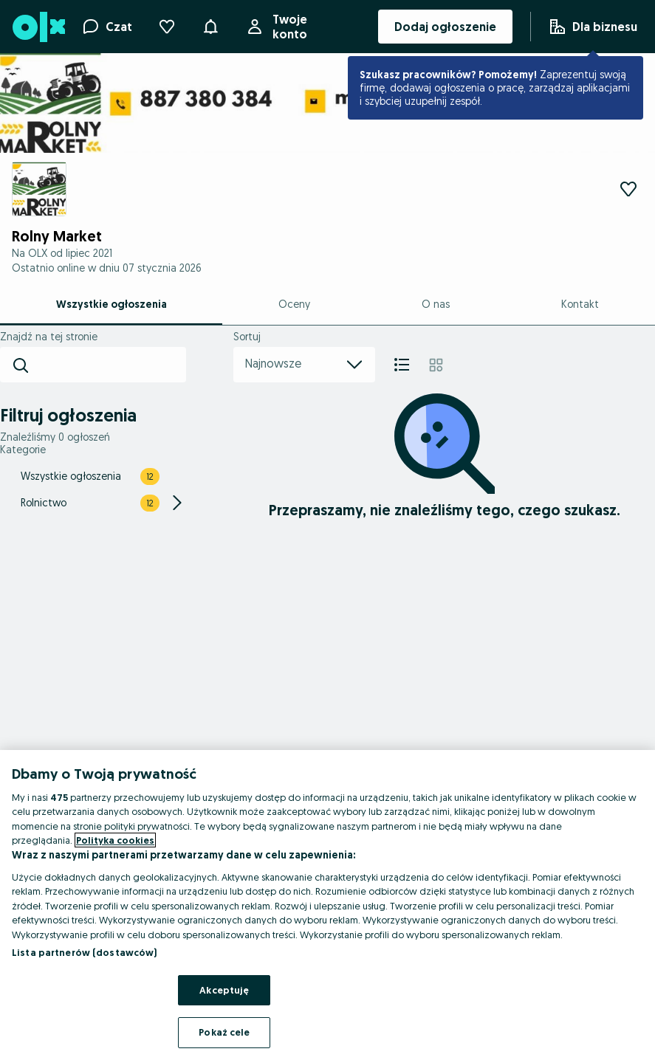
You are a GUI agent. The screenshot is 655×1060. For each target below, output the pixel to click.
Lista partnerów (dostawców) (84, 952)
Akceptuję (224, 990)
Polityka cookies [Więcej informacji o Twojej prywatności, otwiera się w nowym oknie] (115, 840)
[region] (327, 905)
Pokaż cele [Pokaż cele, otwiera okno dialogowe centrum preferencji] (224, 1032)
